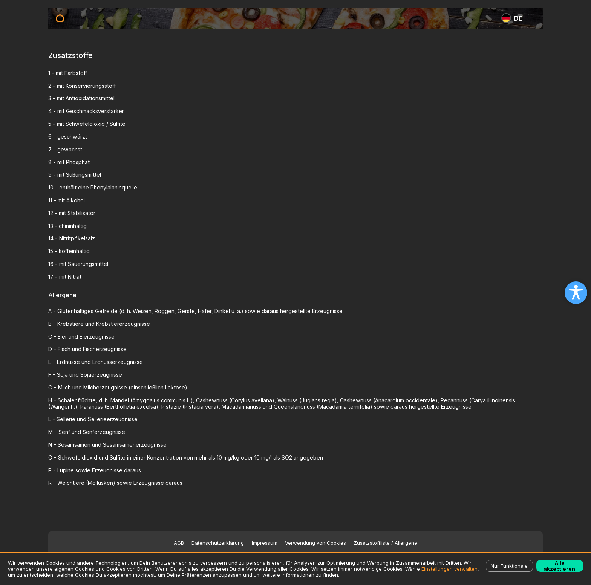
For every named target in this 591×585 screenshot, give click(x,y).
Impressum (264, 543)
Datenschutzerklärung (217, 543)
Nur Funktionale (509, 566)
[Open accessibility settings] (576, 292)
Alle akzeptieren (559, 566)
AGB (179, 543)
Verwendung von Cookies (315, 543)
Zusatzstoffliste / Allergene (385, 543)
